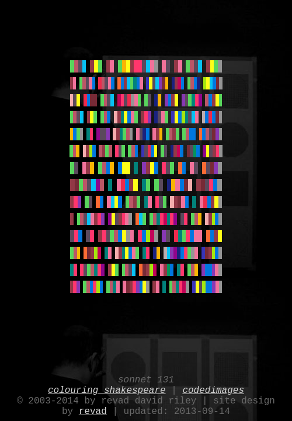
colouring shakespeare (107, 384)
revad (93, 410)
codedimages (213, 384)
